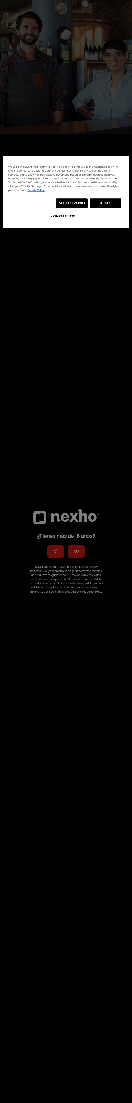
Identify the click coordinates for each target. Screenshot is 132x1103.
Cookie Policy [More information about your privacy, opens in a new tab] (36, 190)
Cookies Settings (63, 216)
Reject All (105, 203)
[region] (66, 192)
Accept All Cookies (72, 203)
